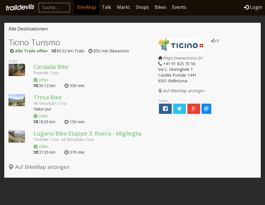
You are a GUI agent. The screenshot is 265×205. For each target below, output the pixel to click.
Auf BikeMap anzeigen (39, 166)
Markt (123, 7)
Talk (106, 7)
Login (253, 7)
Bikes (160, 7)
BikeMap (86, 7)
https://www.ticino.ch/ (183, 58)
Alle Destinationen (28, 29)
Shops (142, 7)
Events (179, 7)
